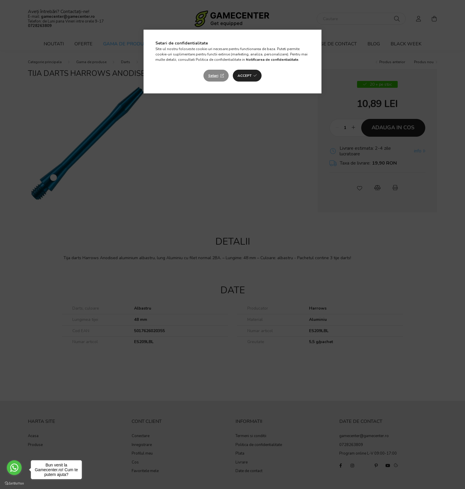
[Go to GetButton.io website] (14, 483)
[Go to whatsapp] (14, 467)
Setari (213, 75)
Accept (244, 75)
